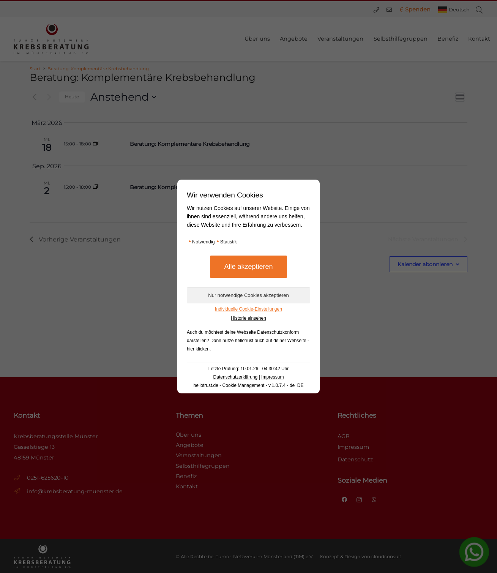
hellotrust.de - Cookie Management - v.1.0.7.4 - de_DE (249, 385)
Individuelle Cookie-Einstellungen (248, 309)
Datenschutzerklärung (235, 377)
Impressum (272, 377)
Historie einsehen (248, 318)
